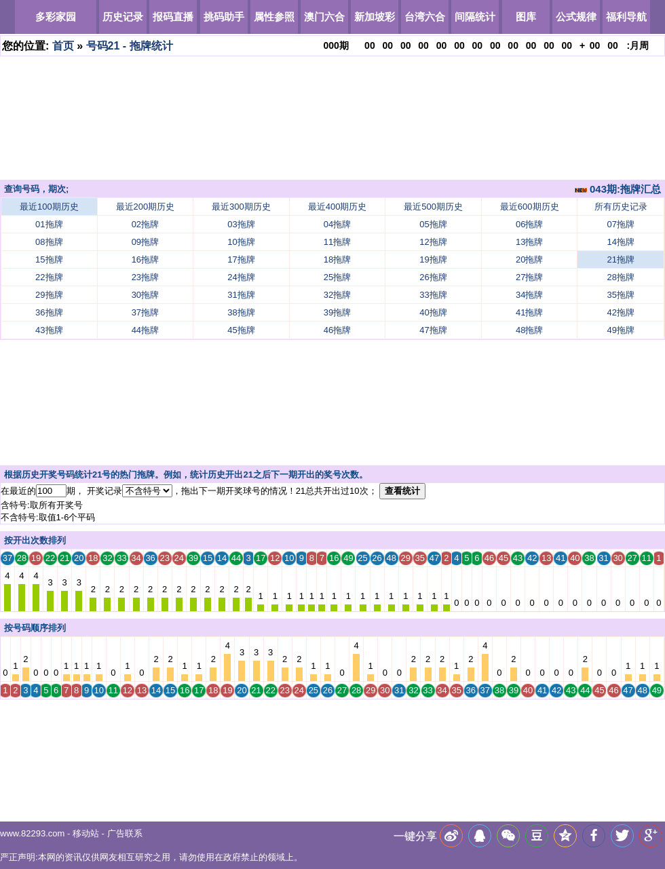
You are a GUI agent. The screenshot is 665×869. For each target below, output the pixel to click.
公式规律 (576, 16)
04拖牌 (337, 224)
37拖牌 (145, 312)
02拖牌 (145, 224)
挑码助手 (224, 16)
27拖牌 (529, 277)
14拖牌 (620, 242)
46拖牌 (337, 330)
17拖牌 (240, 259)
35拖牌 (620, 295)
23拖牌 (145, 277)
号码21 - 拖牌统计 (129, 46)
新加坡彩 (374, 16)
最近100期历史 (49, 206)
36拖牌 (48, 312)
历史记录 (122, 16)
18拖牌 (337, 259)
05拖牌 (432, 224)
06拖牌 (529, 224)
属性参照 (274, 16)
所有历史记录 (620, 206)
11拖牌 (337, 242)
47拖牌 (432, 330)
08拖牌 (48, 242)
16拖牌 (145, 259)
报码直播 (173, 16)
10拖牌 (240, 242)
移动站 (86, 833)
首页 (63, 46)
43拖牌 (48, 330)
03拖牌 (240, 224)
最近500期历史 (433, 206)
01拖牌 (48, 224)
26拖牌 (432, 277)
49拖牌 (620, 330)
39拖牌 (337, 312)
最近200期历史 (145, 206)
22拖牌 (48, 277)
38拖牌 (240, 312)
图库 (526, 16)
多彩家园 (55, 16)
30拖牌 (145, 295)
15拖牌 (48, 259)
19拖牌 (432, 259)
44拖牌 (145, 330)
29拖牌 (48, 295)
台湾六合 (424, 16)
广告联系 (124, 833)
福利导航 (626, 16)
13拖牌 (529, 242)
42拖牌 (620, 312)
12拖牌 (432, 242)
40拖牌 (432, 312)
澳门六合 (324, 16)
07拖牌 (620, 224)
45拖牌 (240, 330)
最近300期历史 (241, 206)
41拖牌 (529, 312)
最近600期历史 (529, 206)
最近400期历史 (337, 206)
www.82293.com (32, 833)
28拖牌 (620, 277)
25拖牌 (337, 277)
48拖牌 (529, 330)
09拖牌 (145, 242)
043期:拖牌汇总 (618, 189)
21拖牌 (620, 259)
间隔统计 (475, 16)
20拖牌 (529, 259)
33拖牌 (432, 295)
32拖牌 (337, 295)
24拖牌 (240, 277)
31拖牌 (240, 295)
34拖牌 (529, 295)
